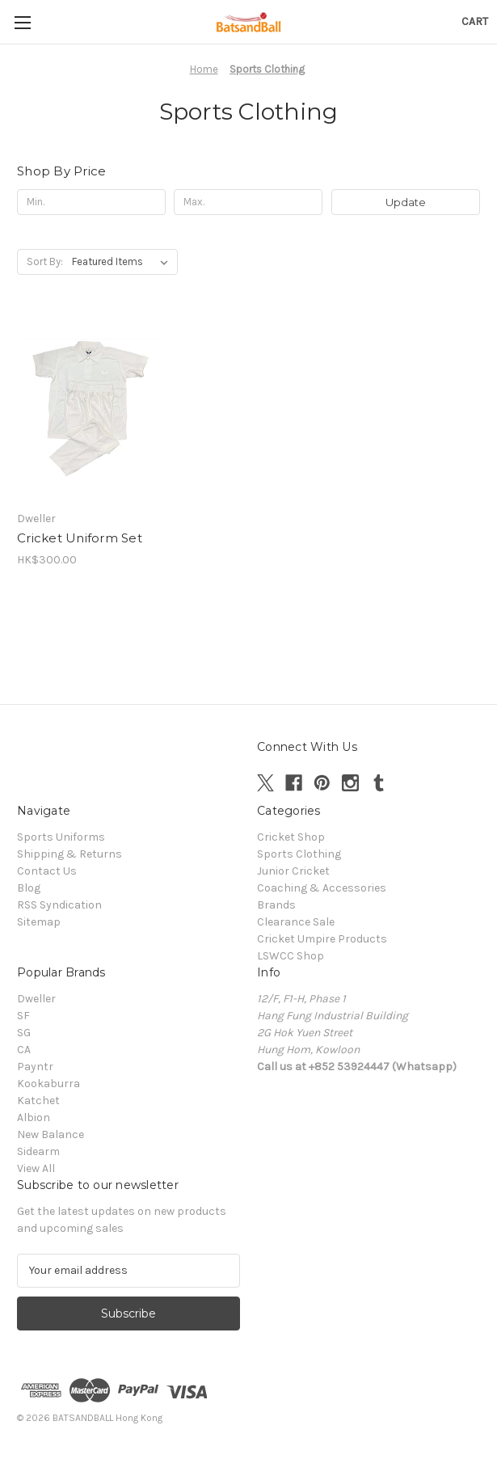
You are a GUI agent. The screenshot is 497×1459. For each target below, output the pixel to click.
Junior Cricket (293, 871)
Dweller (36, 999)
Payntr (35, 1066)
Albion (33, 1117)
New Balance (50, 1134)
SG (24, 1032)
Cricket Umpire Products (322, 939)
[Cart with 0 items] (475, 21)
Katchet (38, 1100)
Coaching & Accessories (321, 888)
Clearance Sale (296, 922)
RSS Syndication (59, 905)
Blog (28, 888)
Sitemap (39, 922)
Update (405, 202)
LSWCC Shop (290, 956)
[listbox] (123, 262)
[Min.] (91, 202)
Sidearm (38, 1151)
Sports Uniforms (61, 837)
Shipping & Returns (69, 854)
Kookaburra (48, 1083)
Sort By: (45, 261)
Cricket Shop (291, 837)
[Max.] (248, 202)
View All (36, 1168)
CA (24, 1049)
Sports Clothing (299, 854)
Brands (276, 905)
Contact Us (47, 871)
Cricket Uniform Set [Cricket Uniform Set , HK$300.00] (79, 538)
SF (23, 1016)
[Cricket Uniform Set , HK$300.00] (88, 408)
